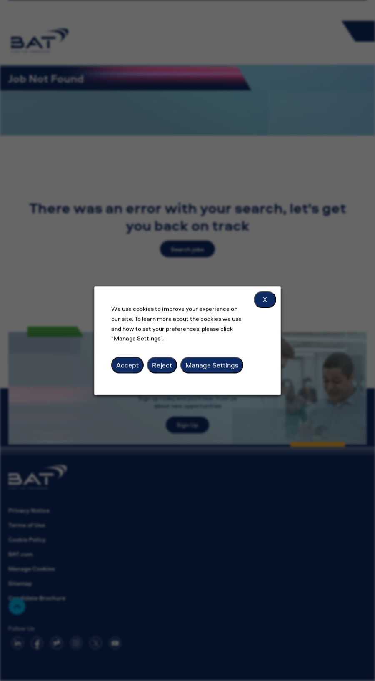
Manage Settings (209, 371)
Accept (132, 371)
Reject (164, 371)
